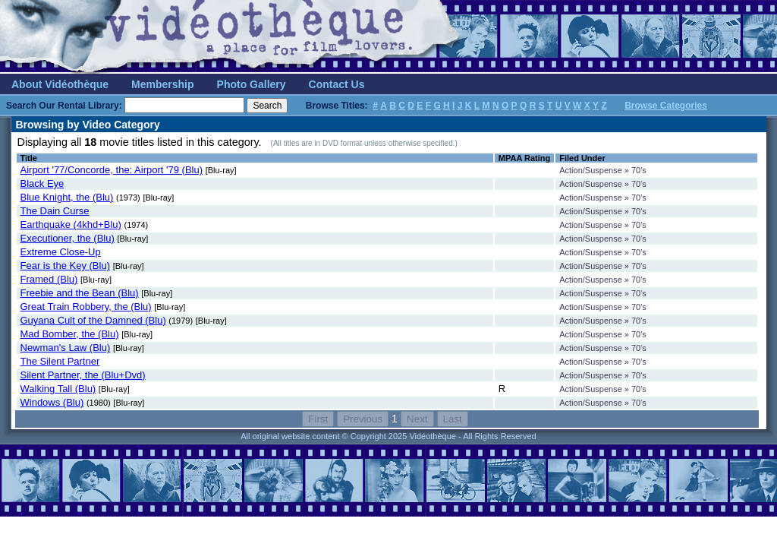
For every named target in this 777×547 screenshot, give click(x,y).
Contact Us (337, 84)
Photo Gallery (251, 84)
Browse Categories (665, 105)
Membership (162, 84)
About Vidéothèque (60, 84)
